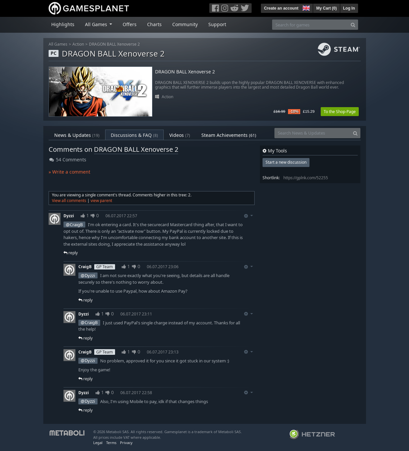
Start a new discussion (286, 162)
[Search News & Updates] (312, 133)
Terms (111, 442)
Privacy (126, 442)
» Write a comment (69, 172)
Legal (97, 442)
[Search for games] (310, 25)
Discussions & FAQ (134, 135)
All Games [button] (96, 24)
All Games (58, 44)
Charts (154, 24)
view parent (101, 200)
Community (185, 24)
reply (70, 253)
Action (78, 44)
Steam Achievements (228, 135)
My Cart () (326, 8)
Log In (349, 8)
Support (217, 24)
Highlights (62, 24)
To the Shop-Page (340, 111)
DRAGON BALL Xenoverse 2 (114, 44)
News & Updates (77, 135)
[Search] (353, 25)
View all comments (69, 200)
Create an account (281, 8)
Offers (130, 24)
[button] (305, 7)
